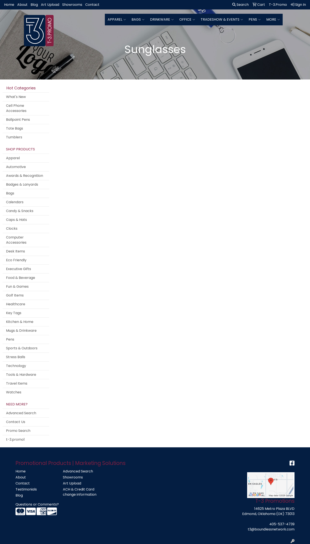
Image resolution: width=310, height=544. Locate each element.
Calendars (14, 202)
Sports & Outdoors (21, 348)
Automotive (16, 166)
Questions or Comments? (37, 504)
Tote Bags (14, 128)
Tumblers (14, 137)
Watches (13, 392)
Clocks (11, 228)
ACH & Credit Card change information (79, 492)
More (273, 19)
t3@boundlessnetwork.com (271, 529)
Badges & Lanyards (22, 184)
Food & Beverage (20, 277)
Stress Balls (15, 357)
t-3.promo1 (15, 439)
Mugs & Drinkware (21, 330)
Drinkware (162, 19)
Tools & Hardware (21, 374)
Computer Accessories (16, 240)
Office (187, 19)
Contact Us (15, 421)
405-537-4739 (281, 524)
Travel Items (16, 383)
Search (240, 4)
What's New (16, 96)
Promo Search (18, 430)
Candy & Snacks (19, 210)
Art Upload (50, 4)
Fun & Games (17, 286)
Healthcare (15, 304)
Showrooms (72, 4)
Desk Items (15, 251)
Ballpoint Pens (18, 119)
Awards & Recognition (24, 175)
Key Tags (13, 312)
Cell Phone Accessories (16, 108)
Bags (138, 19)
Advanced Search (21, 413)
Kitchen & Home (19, 321)
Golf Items (15, 295)
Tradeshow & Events (222, 19)
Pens (255, 19)
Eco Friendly (16, 260)
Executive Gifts (18, 268)
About (22, 4)
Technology (16, 365)
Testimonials (26, 489)
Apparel (117, 19)
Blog (34, 4)
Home (9, 4)
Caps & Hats (16, 219)
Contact (92, 4)
